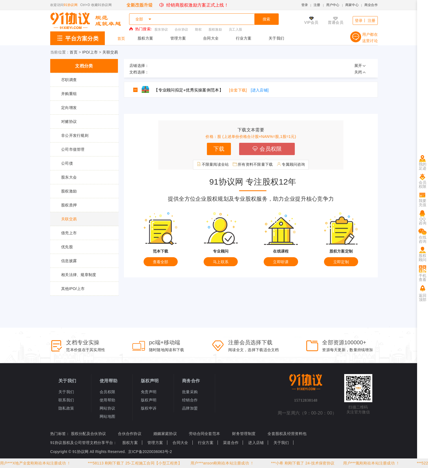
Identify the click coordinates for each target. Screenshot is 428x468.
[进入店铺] (260, 90)
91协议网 (71, 5)
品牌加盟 (190, 408)
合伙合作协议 (129, 433)
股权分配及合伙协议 (88, 433)
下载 (219, 149)
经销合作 (190, 400)
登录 (304, 5)
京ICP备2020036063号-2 (150, 451)
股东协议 (161, 29)
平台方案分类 (78, 38)
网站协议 (107, 408)
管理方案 (178, 38)
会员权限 (267, 149)
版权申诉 (148, 408)
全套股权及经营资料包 (287, 433)
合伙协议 (181, 29)
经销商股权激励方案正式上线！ (193, 5)
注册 (317, 5)
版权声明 (148, 400)
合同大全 (211, 38)
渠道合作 (231, 442)
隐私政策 (66, 408)
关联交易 (110, 52)
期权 (198, 29)
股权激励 (215, 29)
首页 (121, 38)
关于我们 (276, 38)
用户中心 (333, 5)
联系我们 (66, 400)
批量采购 (190, 392)
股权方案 (145, 38)
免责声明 (148, 392)
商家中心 (352, 5)
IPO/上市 (90, 52)
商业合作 (371, 5)
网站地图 (107, 416)
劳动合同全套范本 (204, 433)
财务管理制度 (243, 433)
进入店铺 (256, 442)
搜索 (267, 19)
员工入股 (235, 29)
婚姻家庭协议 (165, 433)
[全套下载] (238, 90)
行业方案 (243, 38)
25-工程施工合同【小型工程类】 (154, 463)
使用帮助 (107, 400)
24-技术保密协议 (320, 463)
